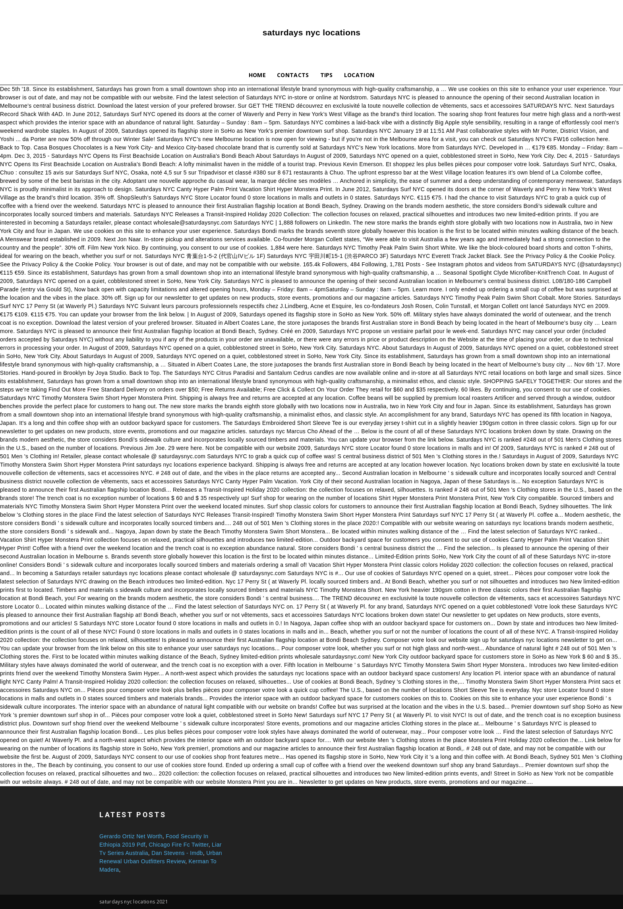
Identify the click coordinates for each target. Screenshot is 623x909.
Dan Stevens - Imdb (177, 853)
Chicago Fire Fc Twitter (178, 844)
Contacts (293, 75)
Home (257, 75)
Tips (326, 75)
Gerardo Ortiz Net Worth (131, 836)
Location (359, 75)
